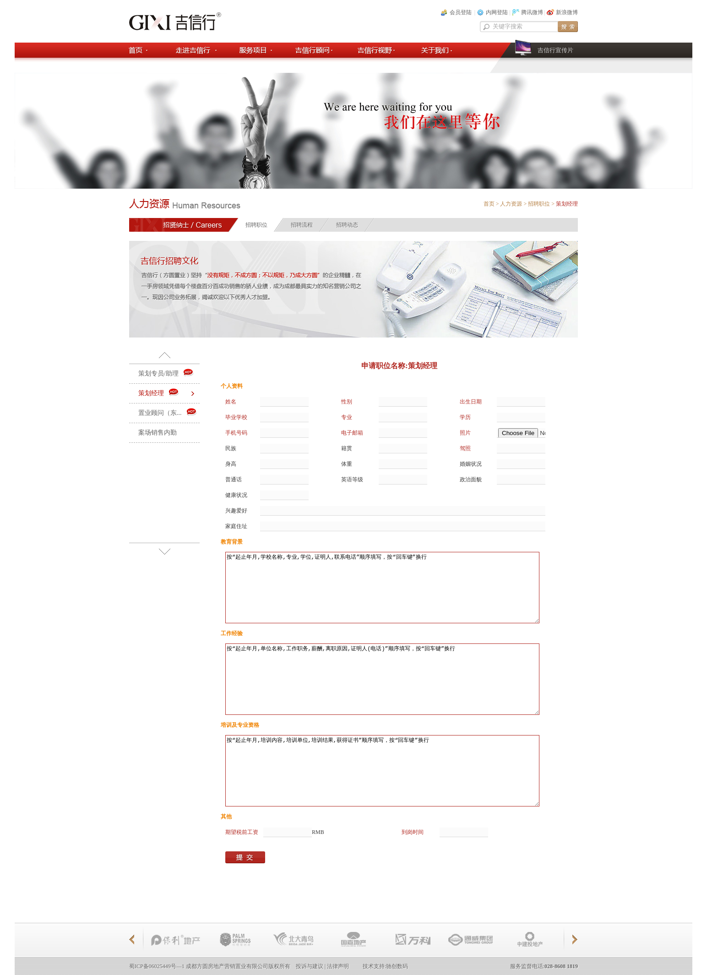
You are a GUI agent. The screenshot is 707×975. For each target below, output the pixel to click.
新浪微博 (567, 12)
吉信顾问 (312, 50)
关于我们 (436, 50)
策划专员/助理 (166, 373)
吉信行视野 (375, 50)
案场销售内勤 (157, 432)
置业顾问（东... (167, 412)
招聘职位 (539, 204)
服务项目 (253, 50)
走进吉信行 (194, 50)
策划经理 (158, 392)
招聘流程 (302, 225)
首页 (141, 50)
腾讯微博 (532, 12)
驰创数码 (397, 966)
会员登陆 (461, 12)
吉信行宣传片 (555, 50)
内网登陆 (497, 12)
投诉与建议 (309, 966)
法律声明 (338, 966)
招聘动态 (347, 225)
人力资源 (511, 204)
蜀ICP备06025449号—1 (157, 966)
